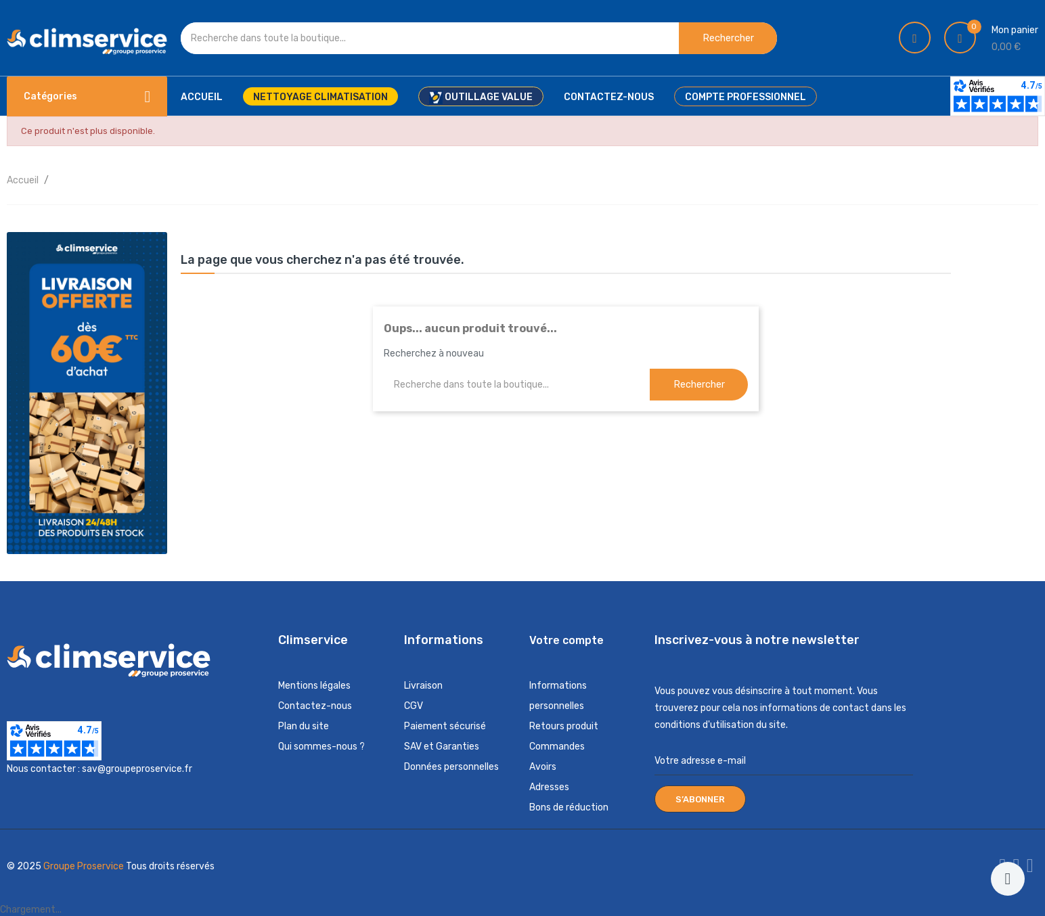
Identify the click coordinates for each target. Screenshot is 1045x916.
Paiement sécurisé (445, 726)
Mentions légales (314, 685)
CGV (413, 706)
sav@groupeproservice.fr (137, 769)
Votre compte (566, 640)
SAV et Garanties (441, 746)
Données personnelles (451, 767)
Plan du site (303, 726)
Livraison (423, 685)
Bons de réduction (568, 807)
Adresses (549, 787)
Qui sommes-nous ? (321, 746)
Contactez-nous (315, 706)
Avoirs (542, 767)
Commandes (557, 746)
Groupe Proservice (84, 866)
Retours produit (563, 726)
